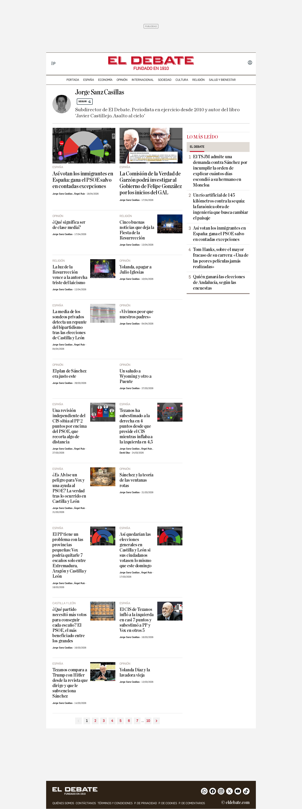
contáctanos (86, 803)
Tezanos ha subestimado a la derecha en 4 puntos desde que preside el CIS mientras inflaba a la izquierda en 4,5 (136, 426)
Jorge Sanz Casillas (62, 193)
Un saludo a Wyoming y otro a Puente (135, 376)
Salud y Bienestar (222, 80)
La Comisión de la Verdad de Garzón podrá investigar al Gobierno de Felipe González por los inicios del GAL (151, 183)
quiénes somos (63, 803)
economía (105, 80)
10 (148, 721)
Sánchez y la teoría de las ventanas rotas (136, 480)
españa (88, 80)
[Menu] (53, 63)
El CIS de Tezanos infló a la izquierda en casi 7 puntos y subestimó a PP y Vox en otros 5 (137, 620)
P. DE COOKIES (168, 803)
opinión (122, 80)
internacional (143, 80)
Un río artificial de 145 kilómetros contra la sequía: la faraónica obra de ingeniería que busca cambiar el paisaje (220, 206)
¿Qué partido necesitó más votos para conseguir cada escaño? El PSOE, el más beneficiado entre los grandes (69, 625)
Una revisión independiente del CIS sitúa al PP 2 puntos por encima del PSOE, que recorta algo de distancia (69, 426)
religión (198, 80)
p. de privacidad (145, 803)
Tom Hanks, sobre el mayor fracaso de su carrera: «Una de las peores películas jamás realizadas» (221, 258)
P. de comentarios (192, 803)
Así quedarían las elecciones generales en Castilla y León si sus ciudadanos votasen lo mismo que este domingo (135, 550)
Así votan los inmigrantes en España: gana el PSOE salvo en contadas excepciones (82, 180)
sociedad (164, 80)
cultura (182, 80)
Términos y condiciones (115, 803)
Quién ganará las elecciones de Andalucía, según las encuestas (219, 282)
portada (72, 80)
